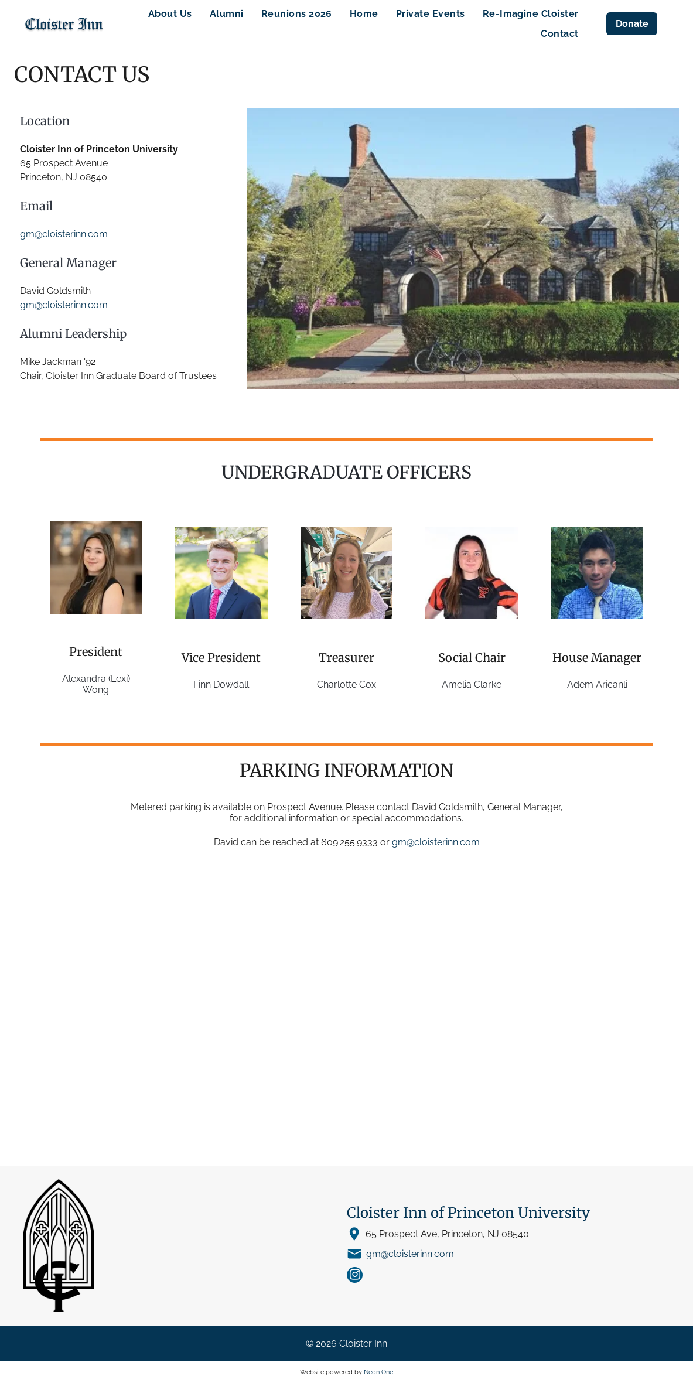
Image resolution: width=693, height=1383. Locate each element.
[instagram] (355, 1276)
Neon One (378, 1372)
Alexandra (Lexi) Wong (96, 684)
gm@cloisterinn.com (64, 234)
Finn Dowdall (221, 684)
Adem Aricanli (597, 684)
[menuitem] (170, 14)
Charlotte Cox (346, 684)
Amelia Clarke (471, 684)
